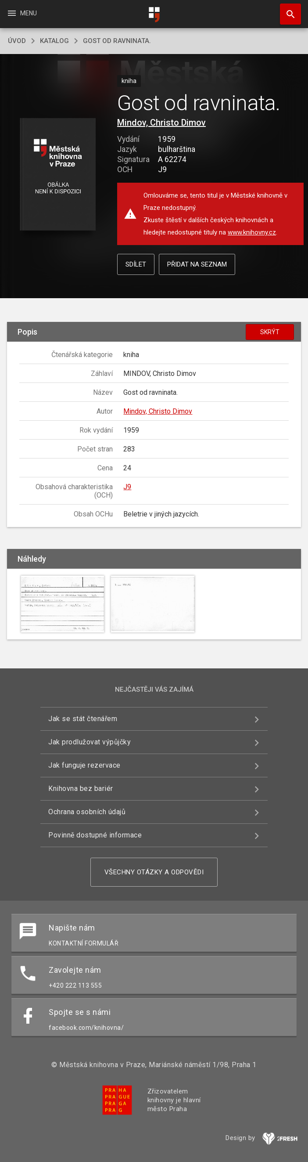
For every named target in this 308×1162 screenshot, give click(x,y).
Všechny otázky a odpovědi (154, 872)
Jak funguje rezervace (84, 765)
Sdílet (135, 264)
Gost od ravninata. (117, 41)
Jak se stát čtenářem (82, 719)
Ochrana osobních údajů (86, 812)
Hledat (286, 9)
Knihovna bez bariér (80, 788)
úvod (17, 41)
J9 (127, 487)
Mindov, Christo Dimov (161, 122)
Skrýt (269, 332)
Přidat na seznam (197, 264)
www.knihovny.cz (252, 232)
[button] (58, 175)
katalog (54, 41)
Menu (22, 13)
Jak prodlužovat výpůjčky (89, 742)
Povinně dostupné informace (95, 835)
